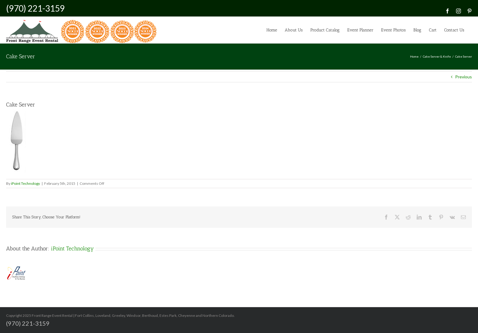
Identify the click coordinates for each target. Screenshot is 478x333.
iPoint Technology (25, 183)
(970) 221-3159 (35, 8)
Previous (463, 76)
